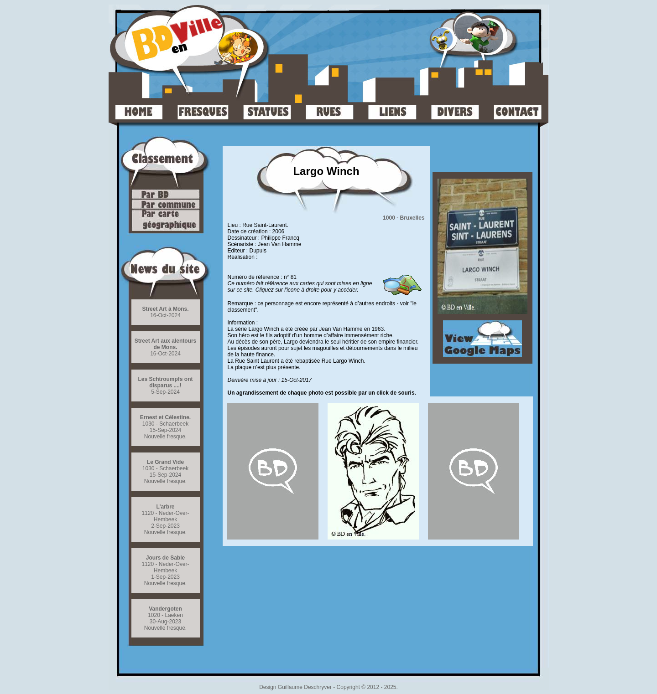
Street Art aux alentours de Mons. (166, 344)
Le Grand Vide (165, 462)
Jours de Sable (165, 558)
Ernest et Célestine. (165, 417)
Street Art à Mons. (165, 309)
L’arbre (165, 507)
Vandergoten (165, 609)
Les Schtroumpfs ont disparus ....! (165, 382)
